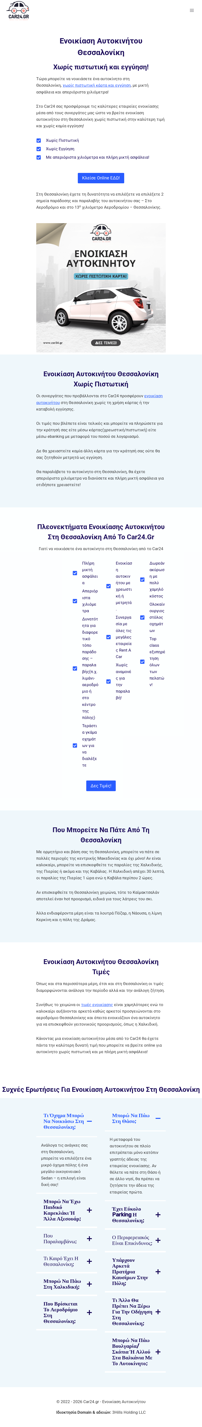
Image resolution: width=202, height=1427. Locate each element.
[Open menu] (191, 10)
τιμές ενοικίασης (97, 1004)
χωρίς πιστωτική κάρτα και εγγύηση (97, 85)
